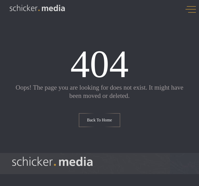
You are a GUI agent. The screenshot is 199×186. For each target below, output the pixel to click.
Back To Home (99, 120)
